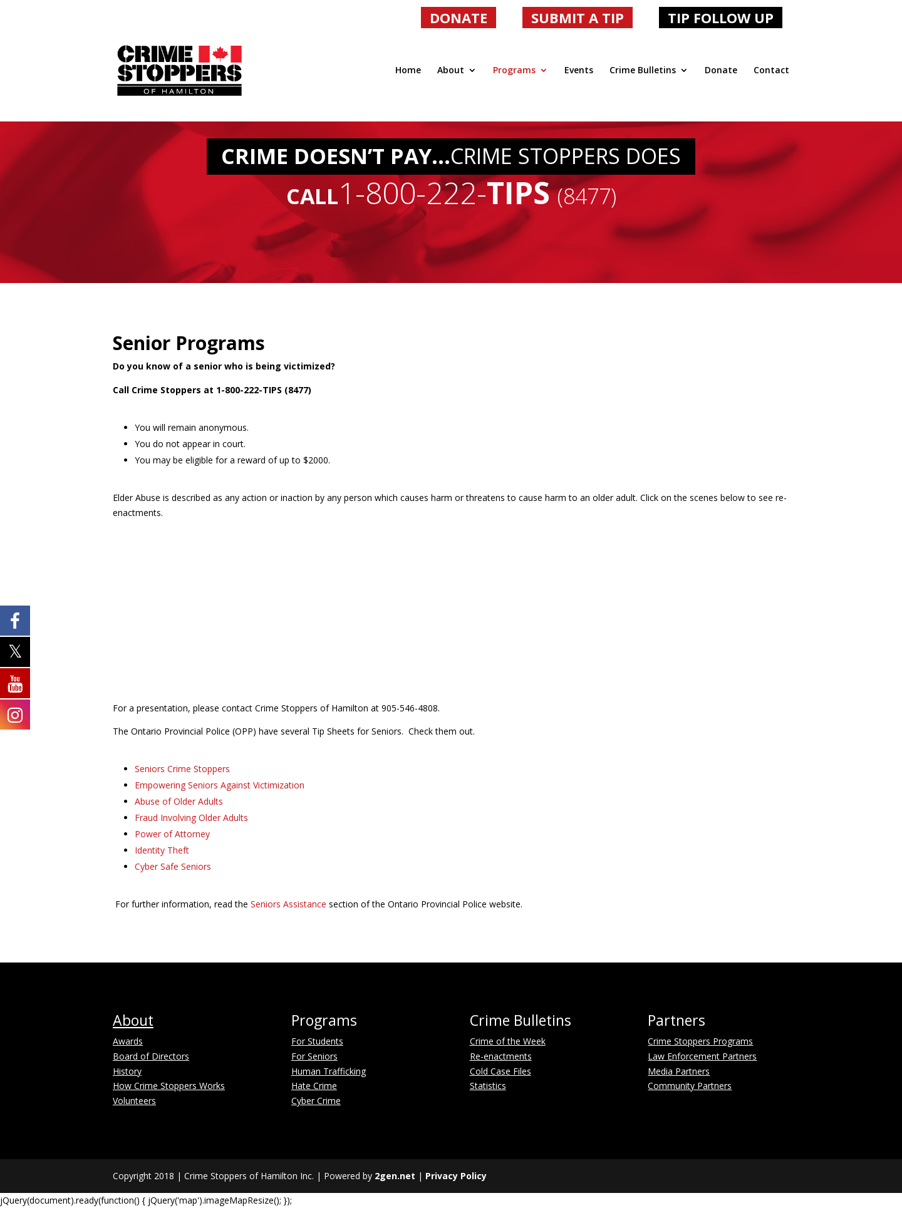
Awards (128, 1041)
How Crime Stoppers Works (169, 1086)
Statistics (488, 1086)
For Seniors (314, 1056)
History (127, 1071)
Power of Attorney (172, 834)
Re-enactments (501, 1056)
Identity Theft (162, 850)
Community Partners (690, 1086)
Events (578, 71)
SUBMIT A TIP (577, 17)
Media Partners (679, 1071)
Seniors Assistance (288, 904)
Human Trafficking (328, 1071)
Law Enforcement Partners (702, 1056)
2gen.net (395, 1176)
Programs (514, 71)
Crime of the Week (508, 1041)
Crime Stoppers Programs (700, 1041)
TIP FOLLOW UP (721, 17)
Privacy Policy (456, 1176)
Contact (771, 71)
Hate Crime (314, 1086)
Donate (721, 71)
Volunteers (134, 1101)
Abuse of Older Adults (179, 801)
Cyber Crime (316, 1101)
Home (408, 71)
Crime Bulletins (642, 71)
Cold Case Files (500, 1071)
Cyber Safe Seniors (173, 866)
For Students (317, 1041)
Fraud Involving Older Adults (191, 817)
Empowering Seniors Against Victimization (219, 785)
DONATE (458, 17)
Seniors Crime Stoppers (182, 769)
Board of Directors (151, 1056)
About (450, 71)
